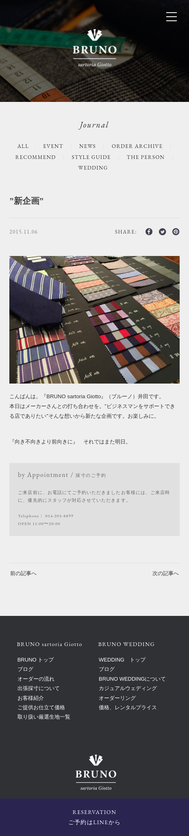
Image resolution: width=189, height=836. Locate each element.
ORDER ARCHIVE (137, 146)
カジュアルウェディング (128, 688)
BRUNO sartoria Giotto (96, 733)
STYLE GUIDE (91, 157)
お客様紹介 (30, 698)
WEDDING (93, 167)
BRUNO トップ (35, 660)
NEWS (87, 146)
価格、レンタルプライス (128, 707)
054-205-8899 (59, 515)
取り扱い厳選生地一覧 (43, 717)
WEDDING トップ (122, 660)
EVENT (53, 146)
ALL (23, 146)
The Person (146, 157)
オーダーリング (117, 698)
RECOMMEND (35, 157)
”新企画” (26, 200)
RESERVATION (94, 817)
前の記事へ (23, 573)
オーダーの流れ (35, 679)
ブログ (25, 669)
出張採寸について (38, 688)
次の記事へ (165, 573)
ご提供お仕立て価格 (41, 707)
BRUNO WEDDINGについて (132, 679)
